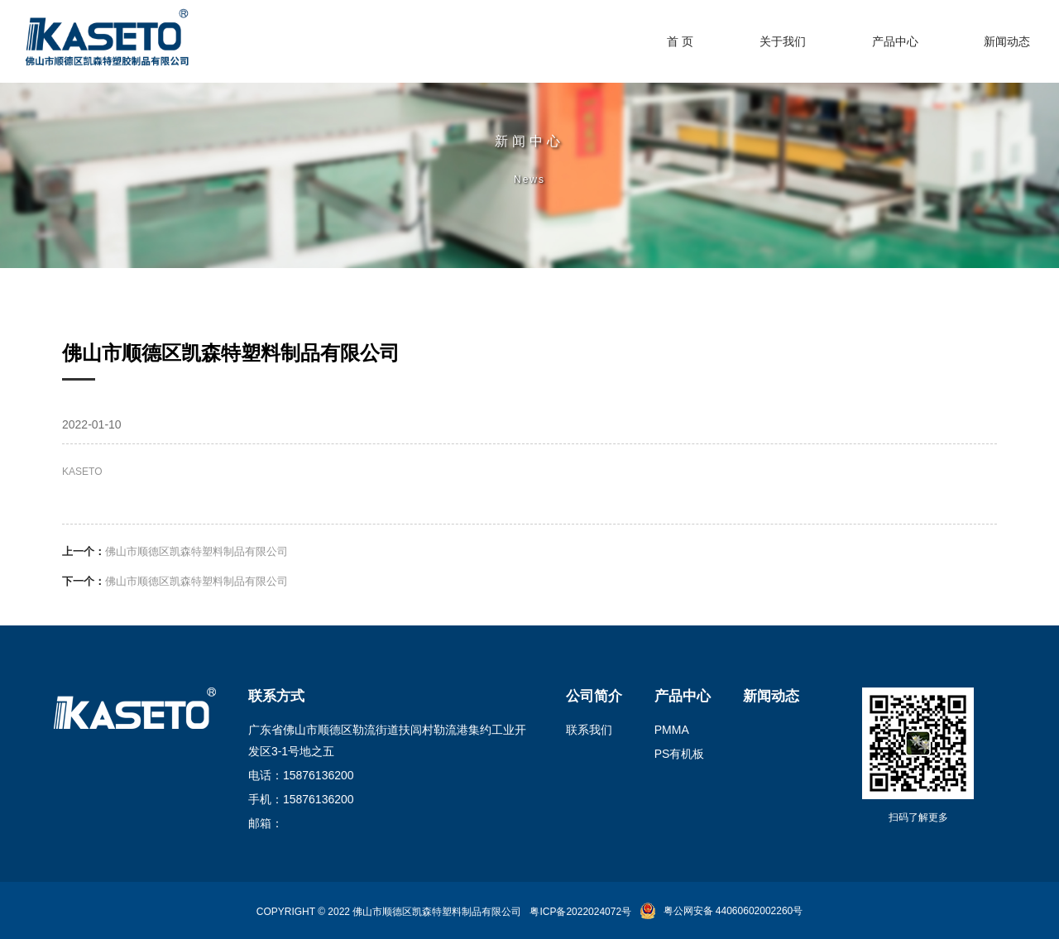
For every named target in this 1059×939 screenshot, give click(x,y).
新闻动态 (771, 696)
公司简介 (594, 696)
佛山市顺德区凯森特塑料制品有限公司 (196, 551)
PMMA (671, 729)
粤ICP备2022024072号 (580, 911)
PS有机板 (679, 753)
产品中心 (682, 696)
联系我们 (589, 729)
